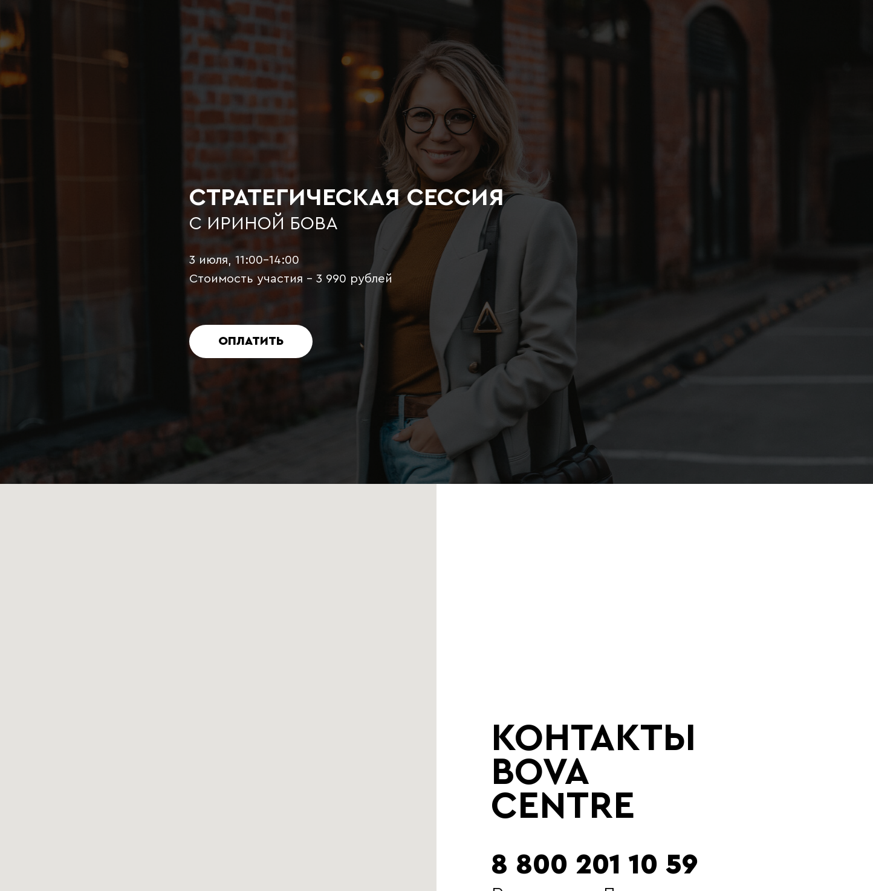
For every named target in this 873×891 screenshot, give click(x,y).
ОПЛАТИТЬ (251, 341)
